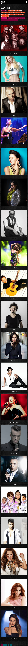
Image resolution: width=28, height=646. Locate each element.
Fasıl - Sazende (4, 12)
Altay (14, 115)
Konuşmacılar (18, 14)
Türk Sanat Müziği (21, 18)
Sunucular (13, 14)
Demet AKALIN (14, 577)
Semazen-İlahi (21, 12)
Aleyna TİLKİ (14, 84)
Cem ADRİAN (14, 453)
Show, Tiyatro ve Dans (5, 14)
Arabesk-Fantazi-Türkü (12, 18)
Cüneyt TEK (14, 546)
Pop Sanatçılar (4, 18)
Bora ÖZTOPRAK (14, 298)
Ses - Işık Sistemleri (5, 16)
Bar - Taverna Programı (13, 20)
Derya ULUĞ (14, 638)
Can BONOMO (14, 391)
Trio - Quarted (19, 10)
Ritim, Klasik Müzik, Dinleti (13, 12)
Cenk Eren (14, 484)
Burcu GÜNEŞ (14, 360)
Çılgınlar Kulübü (14, 515)
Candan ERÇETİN (14, 422)
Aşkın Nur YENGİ (14, 146)
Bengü (13, 208)
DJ (22, 14)
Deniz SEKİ (14, 607)
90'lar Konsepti (14, 53)
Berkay (14, 239)
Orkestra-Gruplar (11, 10)
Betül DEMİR (14, 267)
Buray (13, 329)
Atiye (14, 177)
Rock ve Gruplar (4, 20)
